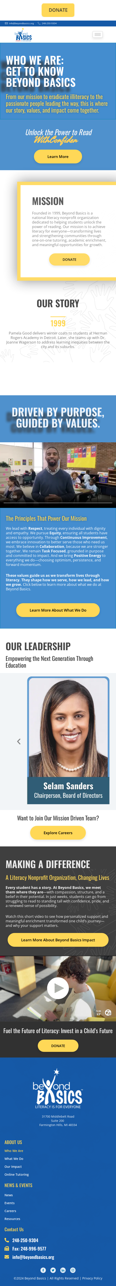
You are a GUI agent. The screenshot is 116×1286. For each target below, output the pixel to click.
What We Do (13, 1158)
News (8, 1195)
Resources (12, 1219)
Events (9, 1203)
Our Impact (13, 1166)
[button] (96, 741)
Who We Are (13, 1151)
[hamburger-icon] (98, 34)
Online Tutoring (16, 1174)
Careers (10, 1211)
